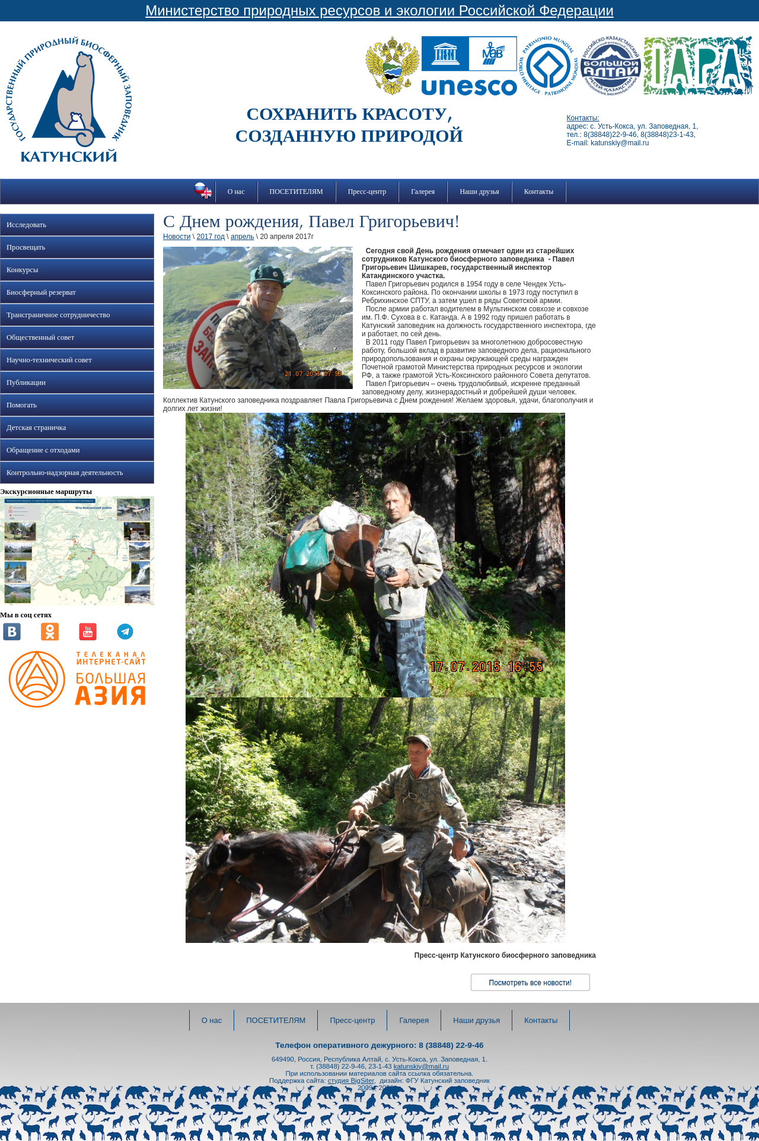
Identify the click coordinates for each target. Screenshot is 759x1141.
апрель (242, 236)
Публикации (26, 382)
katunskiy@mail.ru (421, 1066)
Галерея (423, 191)
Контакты (539, 191)
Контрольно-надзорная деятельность (65, 472)
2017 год (210, 236)
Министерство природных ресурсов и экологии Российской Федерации (379, 10)
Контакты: (583, 118)
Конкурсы (22, 270)
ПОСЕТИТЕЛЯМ (296, 191)
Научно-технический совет (49, 360)
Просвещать (26, 247)
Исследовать (26, 225)
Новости (176, 236)
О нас (236, 191)
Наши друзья (479, 191)
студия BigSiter (351, 1080)
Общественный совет (40, 337)
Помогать (22, 405)
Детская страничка (36, 427)
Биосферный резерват (41, 292)
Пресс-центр (367, 191)
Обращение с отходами (43, 450)
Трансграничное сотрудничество (58, 315)
